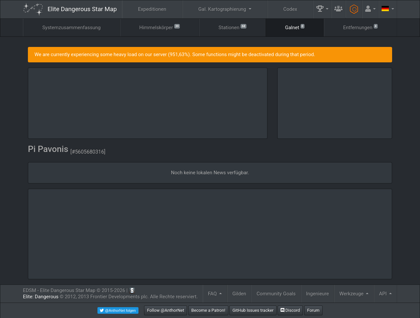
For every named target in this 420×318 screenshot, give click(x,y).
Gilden (239, 294)
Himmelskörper (159, 27)
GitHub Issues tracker (252, 310)
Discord (290, 310)
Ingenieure (317, 294)
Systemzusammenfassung (71, 28)
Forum (313, 310)
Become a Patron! (208, 310)
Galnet (294, 27)
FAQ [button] (213, 294)
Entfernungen (360, 27)
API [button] (383, 294)
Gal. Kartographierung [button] (223, 9)
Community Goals (276, 294)
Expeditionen (152, 9)
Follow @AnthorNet (165, 310)
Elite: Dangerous (40, 297)
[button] (322, 9)
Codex (290, 9)
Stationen (232, 27)
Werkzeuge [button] (352, 294)
